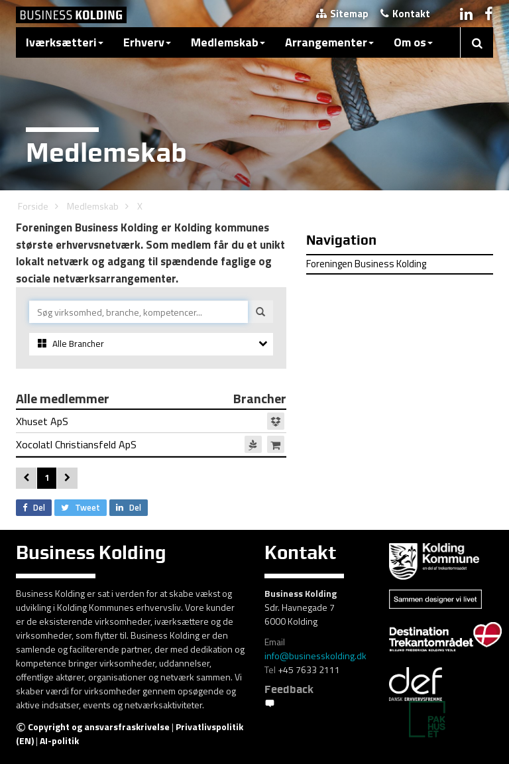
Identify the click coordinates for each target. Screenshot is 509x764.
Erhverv (147, 42)
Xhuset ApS (150, 421)
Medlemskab (228, 42)
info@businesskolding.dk (315, 656)
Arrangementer (329, 42)
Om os (413, 42)
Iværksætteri (64, 42)
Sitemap (342, 13)
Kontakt (405, 13)
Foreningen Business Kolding (366, 263)
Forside (33, 206)
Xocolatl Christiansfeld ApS (150, 444)
